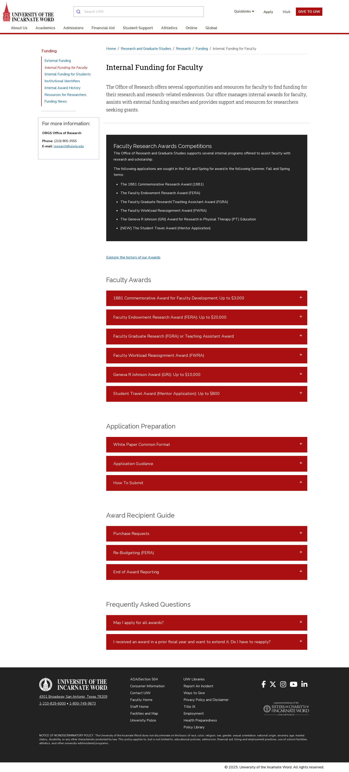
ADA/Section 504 (144, 679)
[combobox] (142, 12)
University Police (143, 720)
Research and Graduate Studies (146, 48)
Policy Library (194, 727)
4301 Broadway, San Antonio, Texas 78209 (73, 696)
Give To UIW (309, 11)
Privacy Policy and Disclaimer (206, 700)
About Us (19, 28)
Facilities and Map (144, 713)
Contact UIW (140, 693)
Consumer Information (147, 686)
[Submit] (79, 12)
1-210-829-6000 (52, 703)
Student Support (138, 28)
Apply (268, 12)
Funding (49, 51)
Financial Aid (103, 28)
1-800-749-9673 (82, 703)
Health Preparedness (200, 720)
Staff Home (139, 706)
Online (191, 28)
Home (111, 48)
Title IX (189, 706)
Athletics (169, 28)
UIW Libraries (194, 679)
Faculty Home (141, 700)
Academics (45, 28)
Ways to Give (194, 693)
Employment (194, 713)
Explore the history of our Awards (133, 257)
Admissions (73, 28)
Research (183, 48)
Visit (286, 12)
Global (211, 28)
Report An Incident (198, 686)
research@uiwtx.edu (69, 146)
